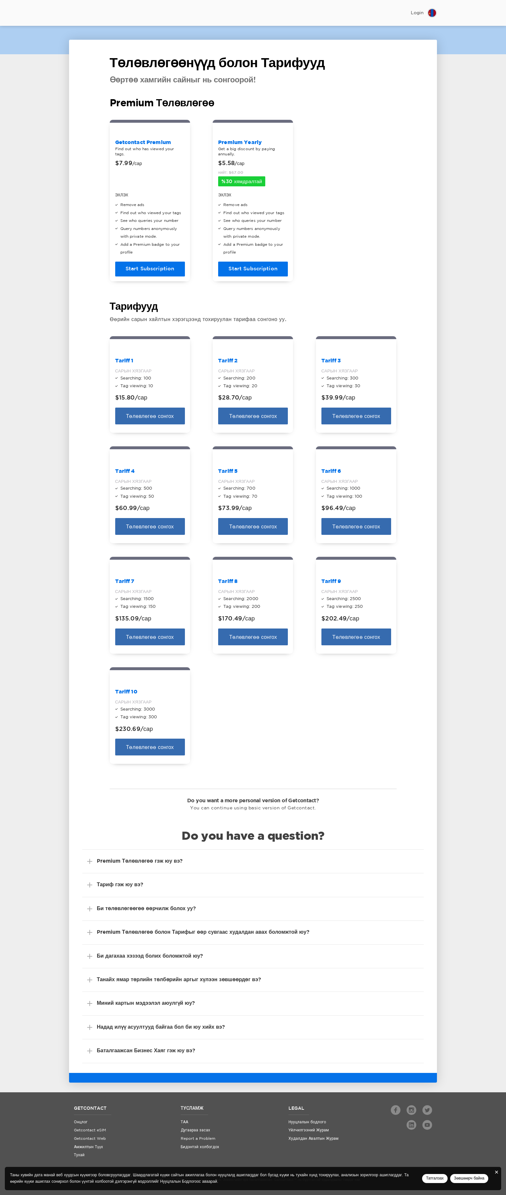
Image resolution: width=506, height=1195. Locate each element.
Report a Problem (198, 1138)
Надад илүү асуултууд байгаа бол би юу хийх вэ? (161, 1027)
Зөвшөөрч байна (469, 1178)
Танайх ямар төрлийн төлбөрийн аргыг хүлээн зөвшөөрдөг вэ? (179, 979)
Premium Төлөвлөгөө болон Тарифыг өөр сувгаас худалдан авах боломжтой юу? (203, 932)
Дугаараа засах (195, 1130)
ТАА (184, 1122)
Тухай (79, 1155)
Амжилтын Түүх (88, 1147)
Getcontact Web (90, 1138)
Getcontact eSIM (90, 1130)
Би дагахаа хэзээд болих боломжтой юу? (150, 956)
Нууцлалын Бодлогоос (180, 1181)
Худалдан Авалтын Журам (313, 1138)
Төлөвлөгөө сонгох (150, 416)
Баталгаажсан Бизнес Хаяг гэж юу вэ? (146, 1050)
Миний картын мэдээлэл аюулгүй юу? (146, 1003)
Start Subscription (150, 268)
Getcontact (90, 12)
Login (417, 13)
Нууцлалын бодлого (307, 1122)
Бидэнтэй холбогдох (200, 1147)
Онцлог (80, 1122)
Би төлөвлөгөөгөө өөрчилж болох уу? (146, 908)
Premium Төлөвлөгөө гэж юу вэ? (140, 861)
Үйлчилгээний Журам (308, 1130)
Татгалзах (435, 1178)
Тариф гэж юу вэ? (120, 884)
